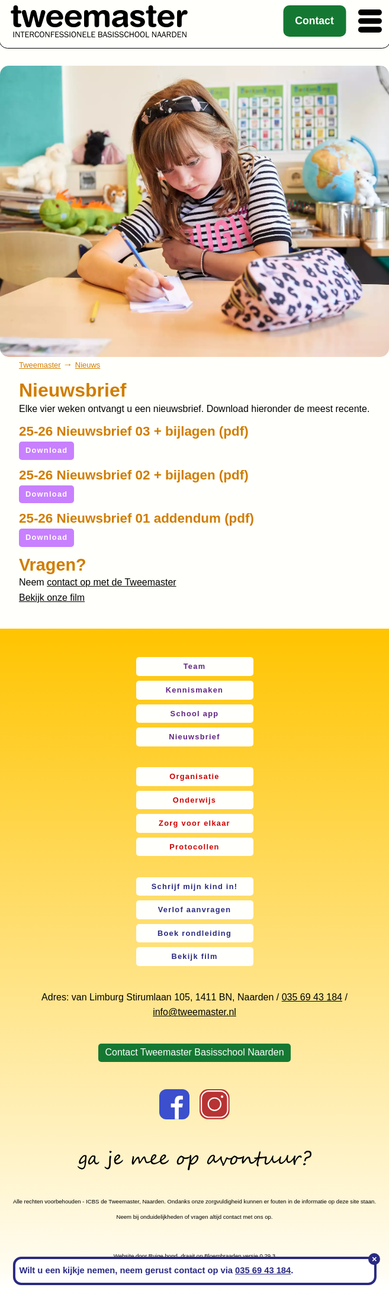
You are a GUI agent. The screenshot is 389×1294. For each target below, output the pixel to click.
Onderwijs (194, 800)
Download (46, 450)
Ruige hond (163, 1256)
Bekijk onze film (52, 598)
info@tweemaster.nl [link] (194, 1012)
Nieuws (87, 364)
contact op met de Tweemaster (111, 582)
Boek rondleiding (194, 933)
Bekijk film (194, 956)
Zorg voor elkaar (194, 823)
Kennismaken (194, 689)
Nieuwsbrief (194, 736)
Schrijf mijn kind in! (195, 886)
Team (195, 666)
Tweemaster (40, 364)
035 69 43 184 (312, 997)
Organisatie (194, 776)
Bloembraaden (222, 1256)
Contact (314, 21)
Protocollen (194, 846)
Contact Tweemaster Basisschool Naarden (194, 1052)
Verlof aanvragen (195, 909)
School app (195, 713)
